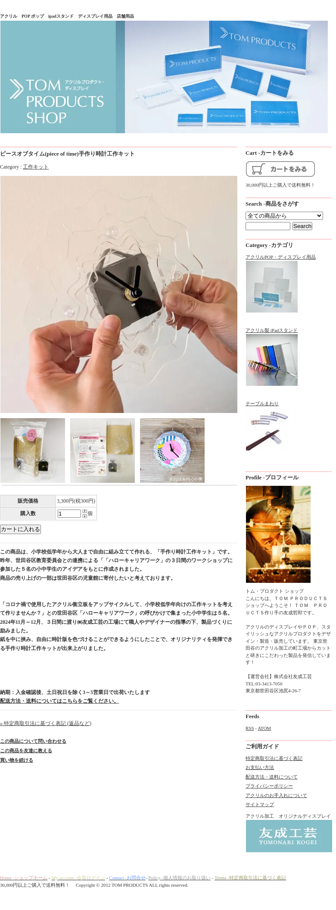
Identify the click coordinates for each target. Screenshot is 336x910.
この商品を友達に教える (26, 750)
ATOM (264, 728)
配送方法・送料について (272, 776)
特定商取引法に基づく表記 (274, 758)
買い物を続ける (16, 760)
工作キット (36, 167)
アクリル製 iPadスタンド (272, 357)
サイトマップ (260, 804)
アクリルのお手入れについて (276, 795)
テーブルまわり (267, 426)
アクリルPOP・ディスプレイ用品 (281, 283)
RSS (250, 728)
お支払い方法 (260, 767)
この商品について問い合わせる (33, 741)
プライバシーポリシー (269, 785)
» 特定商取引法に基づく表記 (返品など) (45, 723)
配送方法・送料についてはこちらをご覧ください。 (59, 701)
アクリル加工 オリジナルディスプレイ (289, 833)
